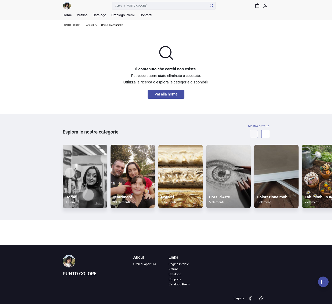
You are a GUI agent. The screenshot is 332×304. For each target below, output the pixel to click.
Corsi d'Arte (91, 25)
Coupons (175, 279)
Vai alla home (166, 94)
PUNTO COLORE (72, 25)
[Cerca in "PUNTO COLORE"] (160, 6)
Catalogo (99, 15)
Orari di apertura (144, 264)
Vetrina (173, 269)
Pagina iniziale (179, 264)
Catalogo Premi (179, 284)
